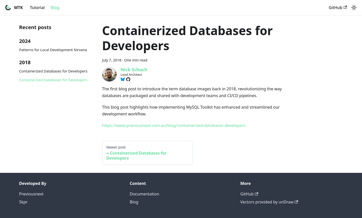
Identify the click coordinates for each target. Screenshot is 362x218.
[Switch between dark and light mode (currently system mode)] (354, 8)
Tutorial (37, 7)
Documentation (144, 194)
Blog (55, 7)
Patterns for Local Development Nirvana (53, 49)
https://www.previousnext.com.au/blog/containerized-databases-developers (174, 125)
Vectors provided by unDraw (269, 202)
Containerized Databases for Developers (53, 71)
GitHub (338, 7)
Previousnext (31, 194)
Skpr (23, 202)
